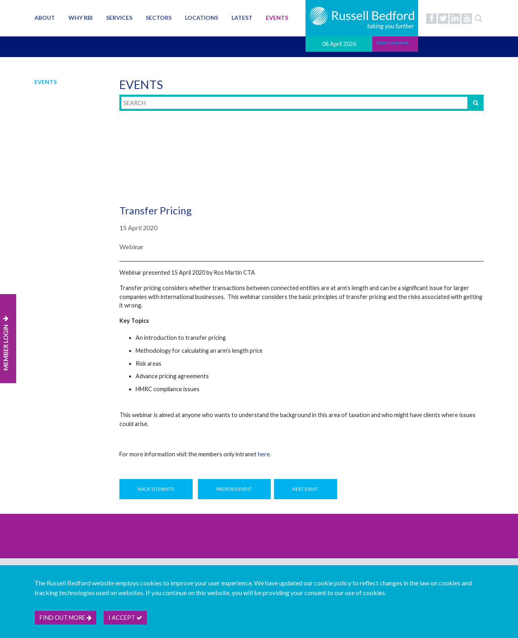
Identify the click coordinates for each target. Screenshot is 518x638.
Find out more (65, 617)
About (44, 17)
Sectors (159, 17)
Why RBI (80, 17)
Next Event (305, 489)
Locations (201, 17)
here (264, 454)
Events (277, 17)
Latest (242, 17)
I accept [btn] (125, 617)
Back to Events (156, 489)
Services (119, 17)
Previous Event (234, 489)
